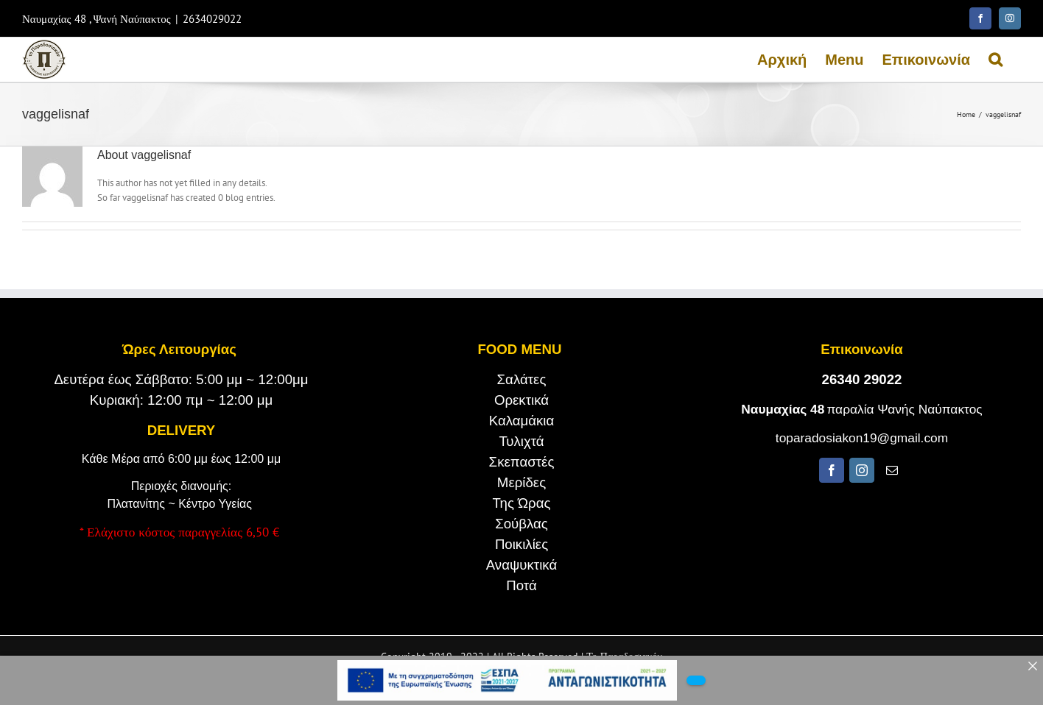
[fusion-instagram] (861, 470)
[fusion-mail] (892, 470)
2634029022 (212, 19)
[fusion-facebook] (831, 470)
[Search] (995, 60)
